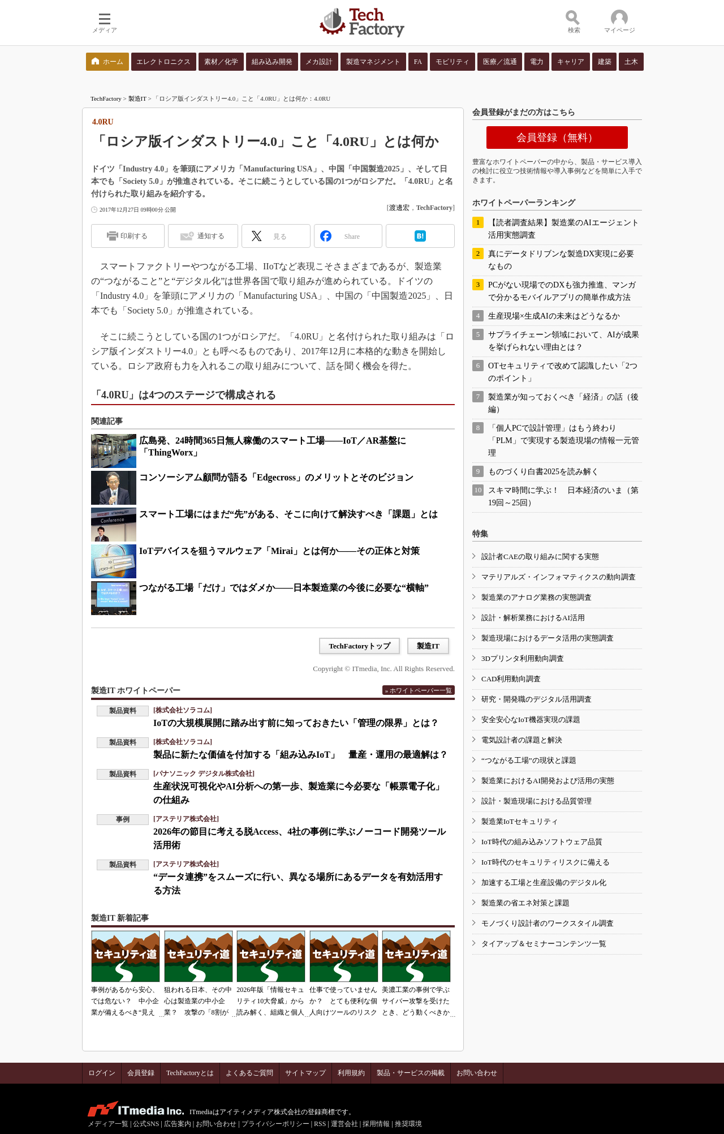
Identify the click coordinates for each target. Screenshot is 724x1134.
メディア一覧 (108, 1124)
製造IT (137, 98)
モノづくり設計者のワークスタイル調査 (547, 923)
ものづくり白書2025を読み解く (543, 471)
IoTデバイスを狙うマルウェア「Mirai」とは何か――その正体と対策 (279, 551)
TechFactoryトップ (359, 646)
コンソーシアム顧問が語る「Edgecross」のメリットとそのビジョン (276, 477)
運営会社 (344, 1124)
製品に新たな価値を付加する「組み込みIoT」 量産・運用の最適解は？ (300, 754)
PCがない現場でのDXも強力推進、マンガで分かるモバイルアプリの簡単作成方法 (562, 291)
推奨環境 (408, 1124)
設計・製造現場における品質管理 (536, 801)
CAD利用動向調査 (511, 679)
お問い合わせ (476, 1073)
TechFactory (106, 98)
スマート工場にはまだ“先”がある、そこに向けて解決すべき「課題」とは (288, 514)
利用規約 (351, 1073)
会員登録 (140, 1073)
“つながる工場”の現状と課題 (528, 760)
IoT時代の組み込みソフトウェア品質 (541, 841)
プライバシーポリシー (275, 1124)
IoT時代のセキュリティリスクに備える (545, 862)
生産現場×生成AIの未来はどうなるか (554, 316)
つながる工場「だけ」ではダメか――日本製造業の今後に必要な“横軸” (284, 587)
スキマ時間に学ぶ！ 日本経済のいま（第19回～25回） (563, 496)
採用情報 (376, 1124)
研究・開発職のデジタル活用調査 (536, 699)
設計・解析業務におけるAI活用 (533, 617)
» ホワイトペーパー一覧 (418, 690)
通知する (211, 236)
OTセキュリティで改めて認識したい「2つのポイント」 (562, 372)
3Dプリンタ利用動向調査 (522, 658)
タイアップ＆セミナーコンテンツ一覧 (543, 943)
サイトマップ (305, 1073)
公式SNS (146, 1124)
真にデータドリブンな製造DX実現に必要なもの (561, 260)
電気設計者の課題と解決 (521, 740)
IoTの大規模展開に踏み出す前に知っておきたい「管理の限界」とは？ (296, 723)
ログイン (101, 1073)
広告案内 (177, 1124)
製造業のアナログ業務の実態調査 (536, 597)
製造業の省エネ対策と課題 (525, 903)
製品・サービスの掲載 (411, 1073)
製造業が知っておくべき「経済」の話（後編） (563, 403)
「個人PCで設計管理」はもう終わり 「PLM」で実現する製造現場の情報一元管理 (563, 440)
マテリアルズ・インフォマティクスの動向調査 (558, 577)
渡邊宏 (399, 208)
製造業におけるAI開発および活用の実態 (547, 780)
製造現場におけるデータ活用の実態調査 (547, 638)
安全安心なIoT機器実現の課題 (530, 719)
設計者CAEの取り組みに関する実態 (540, 556)
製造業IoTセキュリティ (519, 821)
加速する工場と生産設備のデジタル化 (543, 882)
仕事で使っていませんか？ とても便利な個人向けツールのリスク (343, 1001)
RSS (320, 1124)
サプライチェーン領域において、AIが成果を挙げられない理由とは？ (563, 340)
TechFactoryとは (190, 1073)
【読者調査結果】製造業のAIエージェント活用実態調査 (563, 228)
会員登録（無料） (557, 137)
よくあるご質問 (249, 1073)
